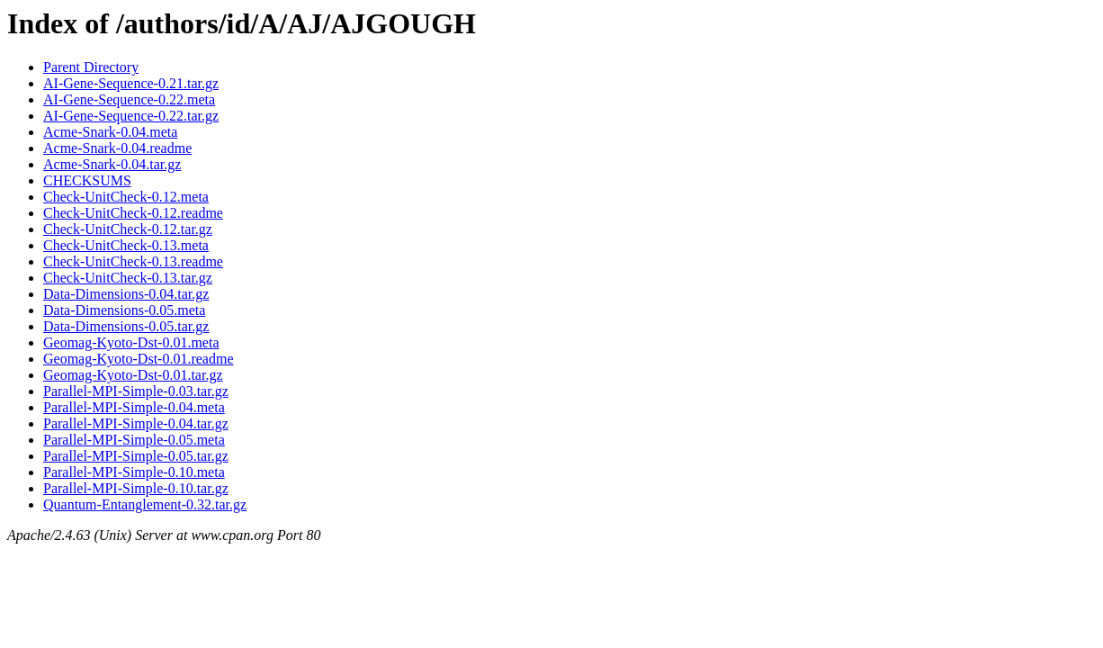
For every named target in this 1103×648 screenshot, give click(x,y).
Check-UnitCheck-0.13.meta (126, 245)
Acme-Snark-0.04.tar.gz (112, 164)
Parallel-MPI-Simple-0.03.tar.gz (136, 391)
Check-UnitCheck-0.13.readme (133, 261)
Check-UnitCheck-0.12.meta (126, 196)
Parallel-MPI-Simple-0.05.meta (134, 439)
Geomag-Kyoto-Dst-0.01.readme (138, 358)
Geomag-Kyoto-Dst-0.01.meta (131, 342)
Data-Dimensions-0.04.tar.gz (126, 294)
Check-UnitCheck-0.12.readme (133, 212)
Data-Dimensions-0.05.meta (124, 310)
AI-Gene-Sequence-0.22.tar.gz (131, 115)
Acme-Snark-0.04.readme (117, 148)
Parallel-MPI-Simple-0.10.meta (134, 472)
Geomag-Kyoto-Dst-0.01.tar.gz (133, 374)
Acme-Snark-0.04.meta (110, 132)
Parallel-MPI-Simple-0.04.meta (134, 407)
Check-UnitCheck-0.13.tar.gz (127, 277)
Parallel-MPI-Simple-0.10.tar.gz (136, 488)
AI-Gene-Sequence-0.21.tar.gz (131, 83)
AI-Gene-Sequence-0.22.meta (129, 99)
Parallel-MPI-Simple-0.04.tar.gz (136, 423)
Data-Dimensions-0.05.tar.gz (126, 326)
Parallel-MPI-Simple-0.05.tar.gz (136, 456)
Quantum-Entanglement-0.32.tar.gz (145, 504)
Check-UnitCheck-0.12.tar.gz (127, 229)
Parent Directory (91, 67)
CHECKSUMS (87, 180)
